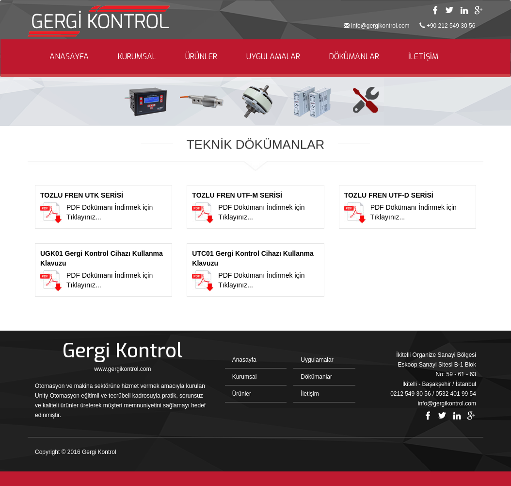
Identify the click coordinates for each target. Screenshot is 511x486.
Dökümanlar (316, 376)
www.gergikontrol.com (122, 369)
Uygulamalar (317, 359)
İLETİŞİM (423, 56)
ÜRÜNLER (201, 56)
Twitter (449, 10)
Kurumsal (244, 376)
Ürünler (241, 393)
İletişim (310, 393)
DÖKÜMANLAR (354, 56)
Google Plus (478, 10)
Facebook (435, 10)
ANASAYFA (69, 56)
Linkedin (464, 10)
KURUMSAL (137, 56)
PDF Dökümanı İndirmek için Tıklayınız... (103, 206)
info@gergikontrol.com (380, 25)
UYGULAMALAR (273, 56)
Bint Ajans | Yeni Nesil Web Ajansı (460, 454)
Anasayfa (244, 359)
